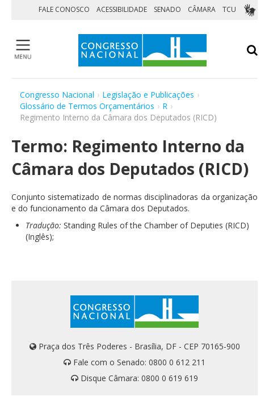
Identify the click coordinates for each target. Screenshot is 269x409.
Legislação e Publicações (148, 94)
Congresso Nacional (57, 94)
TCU (229, 9)
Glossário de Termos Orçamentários (87, 106)
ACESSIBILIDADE (121, 9)
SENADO (167, 9)
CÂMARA (202, 9)
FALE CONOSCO (64, 9)
